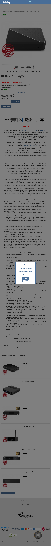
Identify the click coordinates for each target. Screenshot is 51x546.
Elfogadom (25, 278)
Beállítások (25, 280)
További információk (25, 274)
